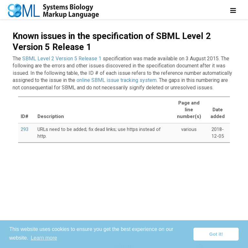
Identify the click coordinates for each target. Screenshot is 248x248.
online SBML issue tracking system (117, 80)
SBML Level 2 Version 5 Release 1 (61, 58)
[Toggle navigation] (233, 10)
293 (24, 129)
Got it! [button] (216, 234)
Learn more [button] (44, 238)
